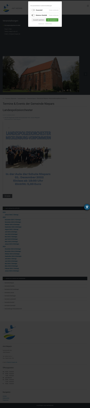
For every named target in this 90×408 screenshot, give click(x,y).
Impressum (41, 23)
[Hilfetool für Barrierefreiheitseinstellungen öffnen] (87, 207)
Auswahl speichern (38, 20)
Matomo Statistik (41, 15)
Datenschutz (48, 23)
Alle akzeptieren (52, 20)
